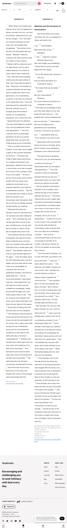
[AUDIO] (52, 10)
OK (62, 518)
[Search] (25, 3)
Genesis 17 (8, 10)
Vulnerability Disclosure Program (11, 516)
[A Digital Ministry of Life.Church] (33, 500)
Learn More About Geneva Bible (14, 383)
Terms (12, 514)
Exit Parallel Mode (63, 10)
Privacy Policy (5, 514)
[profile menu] (61, 3)
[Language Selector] (55, 3)
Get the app (47, 3)
